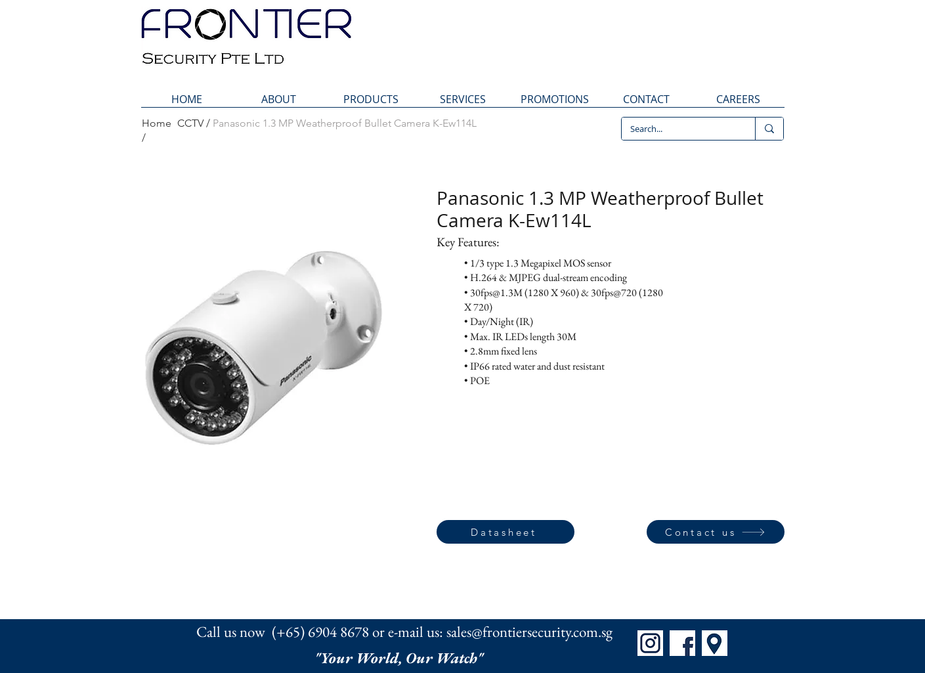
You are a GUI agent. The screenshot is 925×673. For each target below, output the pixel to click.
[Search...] (678, 129)
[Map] (714, 643)
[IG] (650, 643)
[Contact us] (716, 532)
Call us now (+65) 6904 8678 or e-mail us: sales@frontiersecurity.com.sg (404, 631)
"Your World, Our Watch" (400, 658)
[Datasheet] (505, 532)
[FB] (682, 643)
